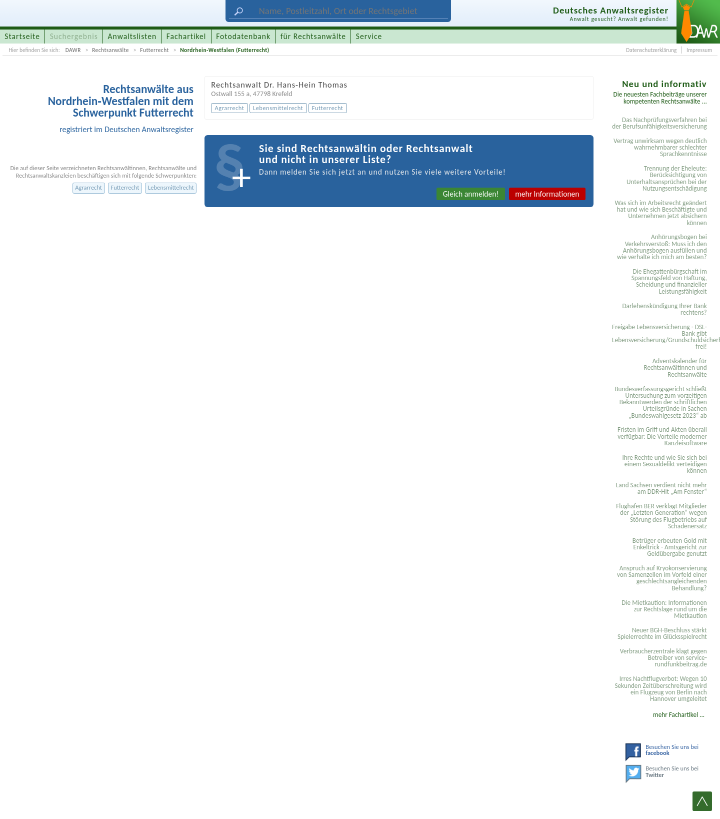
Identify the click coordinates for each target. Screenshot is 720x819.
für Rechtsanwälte (313, 36)
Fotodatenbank (243, 36)
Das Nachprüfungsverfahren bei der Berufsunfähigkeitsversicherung (659, 123)
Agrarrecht (88, 187)
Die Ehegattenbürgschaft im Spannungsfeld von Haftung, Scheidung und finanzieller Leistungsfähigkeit (669, 281)
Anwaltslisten (132, 36)
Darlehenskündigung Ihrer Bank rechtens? (664, 309)
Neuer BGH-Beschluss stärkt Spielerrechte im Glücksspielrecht (662, 633)
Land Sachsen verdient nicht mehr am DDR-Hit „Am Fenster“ (661, 488)
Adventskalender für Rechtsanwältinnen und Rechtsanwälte (675, 368)
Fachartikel (186, 36)
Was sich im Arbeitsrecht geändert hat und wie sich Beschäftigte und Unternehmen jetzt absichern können (660, 213)
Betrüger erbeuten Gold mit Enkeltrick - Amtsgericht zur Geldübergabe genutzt (669, 547)
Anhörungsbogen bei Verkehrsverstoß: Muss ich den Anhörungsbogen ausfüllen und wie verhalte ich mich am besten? (662, 247)
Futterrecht (154, 50)
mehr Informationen (547, 194)
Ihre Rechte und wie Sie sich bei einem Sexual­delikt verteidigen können (664, 464)
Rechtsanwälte (110, 50)
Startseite (22, 36)
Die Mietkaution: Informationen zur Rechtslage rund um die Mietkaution (664, 609)
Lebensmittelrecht (171, 187)
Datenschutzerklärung (651, 50)
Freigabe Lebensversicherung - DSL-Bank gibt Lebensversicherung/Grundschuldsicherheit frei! (661, 337)
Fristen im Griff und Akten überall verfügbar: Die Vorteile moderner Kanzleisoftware (662, 436)
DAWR (73, 50)
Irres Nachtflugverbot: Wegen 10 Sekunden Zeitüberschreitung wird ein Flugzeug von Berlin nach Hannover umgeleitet (660, 688)
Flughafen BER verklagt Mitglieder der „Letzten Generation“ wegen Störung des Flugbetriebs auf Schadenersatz (661, 516)
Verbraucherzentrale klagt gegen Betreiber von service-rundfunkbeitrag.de (663, 658)
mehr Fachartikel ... (678, 714)
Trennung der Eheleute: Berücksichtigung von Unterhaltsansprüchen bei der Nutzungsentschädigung (666, 178)
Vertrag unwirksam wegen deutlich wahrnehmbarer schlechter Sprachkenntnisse (660, 148)
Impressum (699, 50)
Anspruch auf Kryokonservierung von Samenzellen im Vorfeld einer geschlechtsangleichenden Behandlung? (662, 578)
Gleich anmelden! (471, 194)
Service (369, 36)
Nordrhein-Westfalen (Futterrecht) (225, 50)
